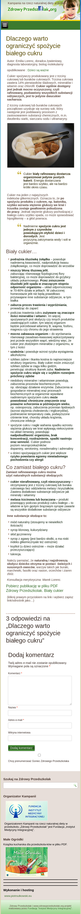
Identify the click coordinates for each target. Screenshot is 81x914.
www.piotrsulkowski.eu (18, 895)
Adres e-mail (16, 720)
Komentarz (15, 673)
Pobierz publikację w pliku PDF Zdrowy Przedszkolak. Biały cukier (34, 588)
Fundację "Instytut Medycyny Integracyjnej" (50, 908)
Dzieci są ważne (38, 70)
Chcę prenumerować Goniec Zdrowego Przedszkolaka (39, 758)
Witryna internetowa (19, 732)
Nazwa (13, 707)
